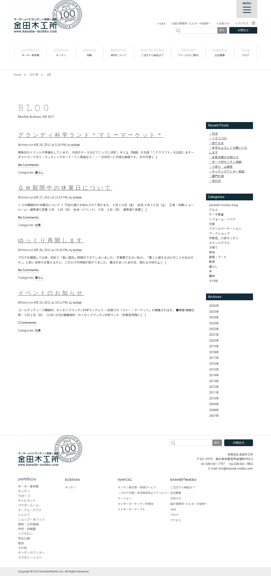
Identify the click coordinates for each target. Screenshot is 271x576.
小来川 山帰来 (222, 166)
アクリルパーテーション (225, 228)
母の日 (216, 181)
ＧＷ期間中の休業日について (65, 188)
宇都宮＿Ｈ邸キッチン (224, 238)
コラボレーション (30, 557)
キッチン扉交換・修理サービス (137, 487)
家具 (212, 252)
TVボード (24, 496)
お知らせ (224, 23)
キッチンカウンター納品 (228, 171)
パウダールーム (28, 505)
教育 (212, 261)
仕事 (38, 225)
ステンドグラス (219, 243)
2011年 (34, 74)
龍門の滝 (218, 176)
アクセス (243, 23)
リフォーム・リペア (222, 219)
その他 (213, 280)
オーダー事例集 (28, 486)
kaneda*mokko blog (223, 205)
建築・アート (218, 257)
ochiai (75, 145)
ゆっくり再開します (51, 241)
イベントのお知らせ (51, 293)
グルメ (213, 210)
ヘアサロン (25, 533)
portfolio (27, 479)
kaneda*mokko (183, 480)
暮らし (39, 172)
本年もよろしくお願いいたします (228, 149)
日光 (215, 133)
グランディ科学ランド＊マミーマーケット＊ (91, 136)
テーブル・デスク (29, 510)
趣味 (212, 276)
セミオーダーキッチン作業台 (135, 503)
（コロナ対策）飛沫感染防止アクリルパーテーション (144, 495)
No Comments (28, 165)
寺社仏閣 (24, 538)
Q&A (162, 23)
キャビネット (27, 500)
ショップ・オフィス (31, 519)
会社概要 (175, 492)
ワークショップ (219, 233)
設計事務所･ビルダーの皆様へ (192, 23)
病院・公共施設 (28, 524)
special (125, 480)
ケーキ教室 (216, 214)
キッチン (24, 491)
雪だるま (218, 143)
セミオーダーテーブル (131, 509)
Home (17, 74)
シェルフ (24, 514)
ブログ (174, 514)
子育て (213, 247)
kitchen (72, 480)
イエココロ (219, 138)
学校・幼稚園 (27, 529)
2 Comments (27, 322)
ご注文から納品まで (182, 487)
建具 (21, 543)
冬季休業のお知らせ (225, 157)
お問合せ (243, 30)
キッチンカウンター (31, 552)
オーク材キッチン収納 (227, 162)
